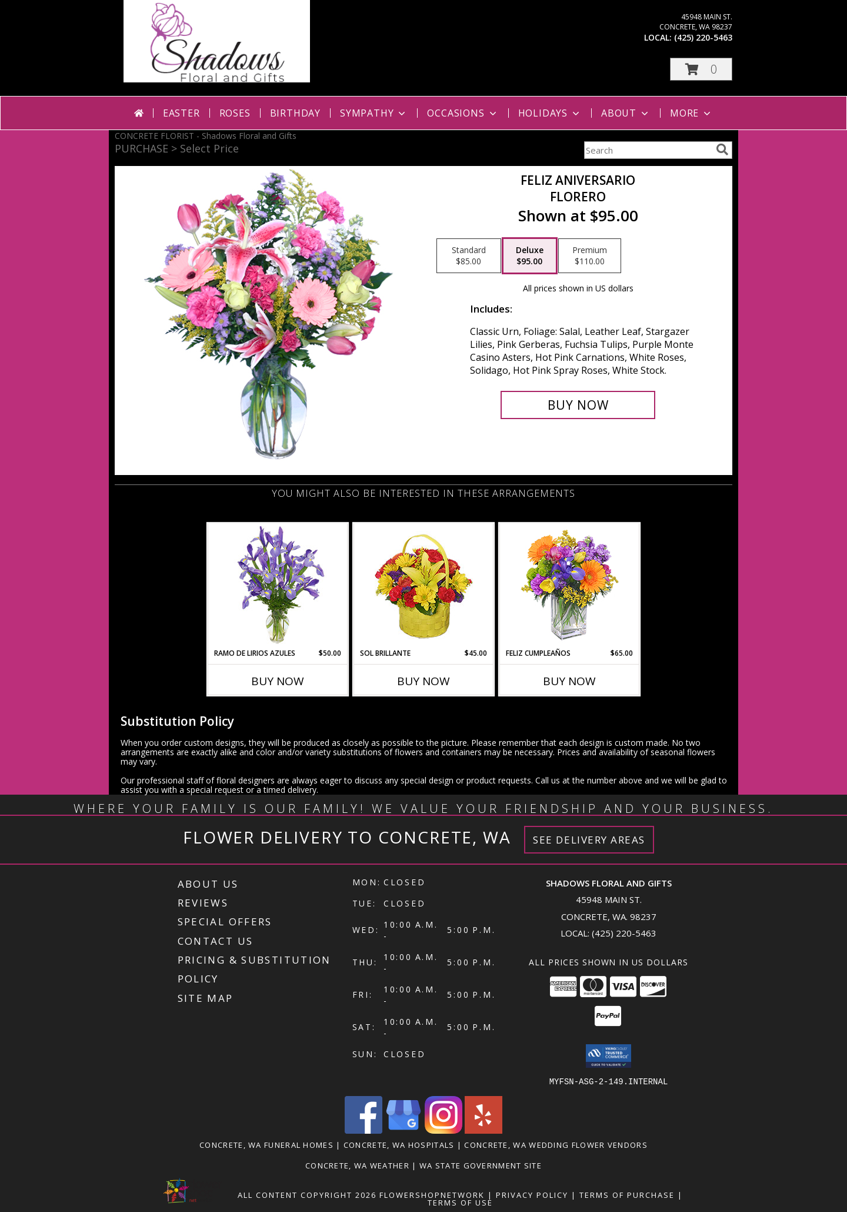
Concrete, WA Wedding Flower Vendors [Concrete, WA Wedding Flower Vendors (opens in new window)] (556, 1144)
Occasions (462, 113)
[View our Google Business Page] (403, 1129)
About (626, 113)
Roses (235, 113)
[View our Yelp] (483, 1129)
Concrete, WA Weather (357, 1165)
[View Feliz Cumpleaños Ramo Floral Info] (570, 586)
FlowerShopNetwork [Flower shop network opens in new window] (432, 1194)
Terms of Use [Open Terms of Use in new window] (460, 1202)
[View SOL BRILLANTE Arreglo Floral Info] (424, 586)
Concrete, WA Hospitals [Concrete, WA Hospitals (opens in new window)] (399, 1144)
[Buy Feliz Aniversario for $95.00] (578, 405)
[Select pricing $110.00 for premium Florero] (590, 256)
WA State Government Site (480, 1165)
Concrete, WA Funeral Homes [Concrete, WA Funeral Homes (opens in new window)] (266, 1144)
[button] (701, 69)
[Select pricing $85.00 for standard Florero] (469, 256)
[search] (722, 149)
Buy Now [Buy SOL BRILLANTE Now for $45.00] (423, 681)
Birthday (295, 113)
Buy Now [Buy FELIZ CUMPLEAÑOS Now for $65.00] (569, 681)
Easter (181, 113)
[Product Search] (648, 150)
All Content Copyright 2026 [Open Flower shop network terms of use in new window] (307, 1194)
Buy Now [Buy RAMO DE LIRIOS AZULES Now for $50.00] (277, 681)
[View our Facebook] (363, 1129)
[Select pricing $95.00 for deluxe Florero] (529, 256)
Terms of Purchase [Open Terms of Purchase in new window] (627, 1194)
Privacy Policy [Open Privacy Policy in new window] (532, 1194)
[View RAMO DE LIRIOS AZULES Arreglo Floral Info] (278, 586)
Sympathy (374, 113)
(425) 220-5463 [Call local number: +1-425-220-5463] (703, 37)
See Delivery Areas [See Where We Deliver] (589, 839)
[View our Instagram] (443, 1129)
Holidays (550, 113)
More (691, 113)
